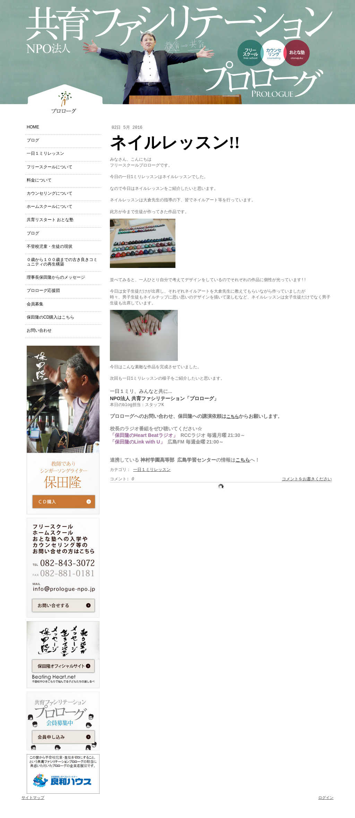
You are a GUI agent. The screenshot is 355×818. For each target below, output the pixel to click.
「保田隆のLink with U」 (137, 442)
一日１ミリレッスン (152, 469)
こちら (232, 416)
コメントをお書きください (307, 479)
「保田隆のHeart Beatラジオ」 (144, 435)
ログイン (326, 798)
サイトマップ (32, 798)
